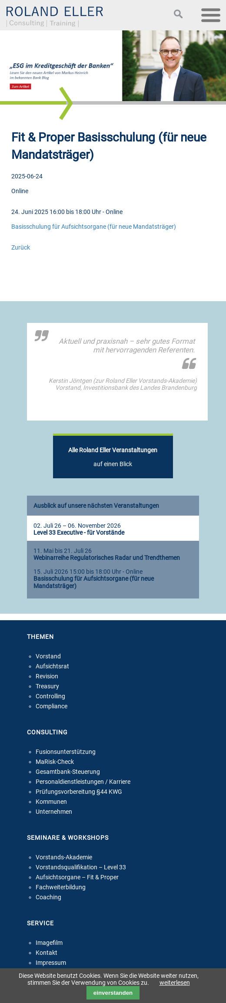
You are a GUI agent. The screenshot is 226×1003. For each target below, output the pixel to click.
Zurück (20, 247)
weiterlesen (175, 982)
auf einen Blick (112, 457)
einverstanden (113, 993)
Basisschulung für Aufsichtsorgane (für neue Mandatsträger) (93, 226)
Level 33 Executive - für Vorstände (78, 532)
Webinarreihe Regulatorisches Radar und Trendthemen (106, 558)
